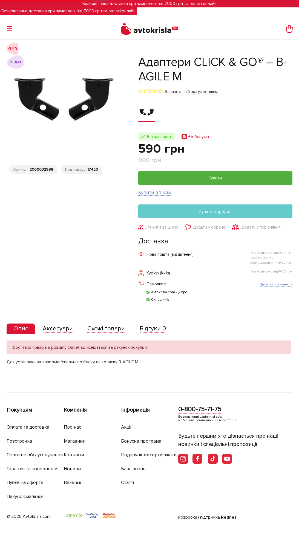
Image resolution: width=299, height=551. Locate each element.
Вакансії (72, 482)
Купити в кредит (215, 211)
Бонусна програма (141, 441)
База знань (133, 469)
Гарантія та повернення (33, 469)
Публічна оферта (25, 482)
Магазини (74, 441)
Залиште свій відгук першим (191, 91)
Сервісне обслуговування (35, 455)
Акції (126, 427)
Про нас (72, 427)
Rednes (229, 517)
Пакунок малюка (25, 496)
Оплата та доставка (28, 427)
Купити (215, 178)
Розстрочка (19, 441)
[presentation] (21, 329)
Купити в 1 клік (154, 192)
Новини (72, 469)
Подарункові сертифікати (149, 455)
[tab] (21, 329)
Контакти (74, 455)
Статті (127, 482)
